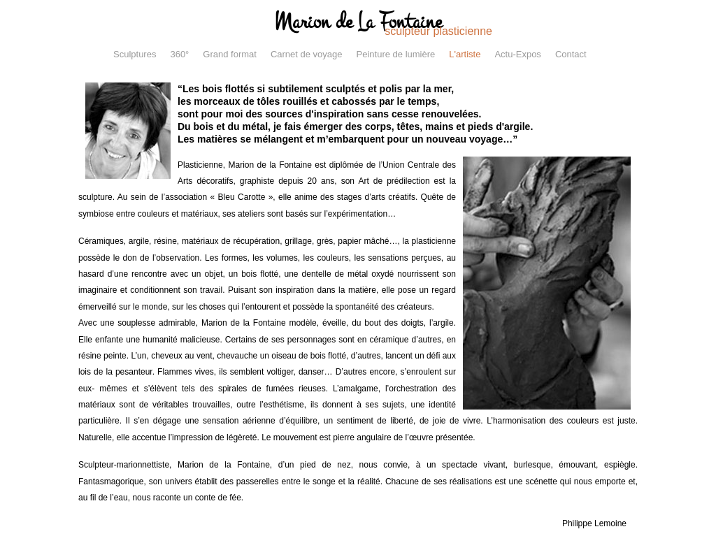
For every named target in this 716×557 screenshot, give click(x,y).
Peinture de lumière (396, 54)
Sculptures (134, 54)
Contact (571, 54)
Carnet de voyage (307, 54)
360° (179, 54)
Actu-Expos (517, 54)
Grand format (230, 54)
